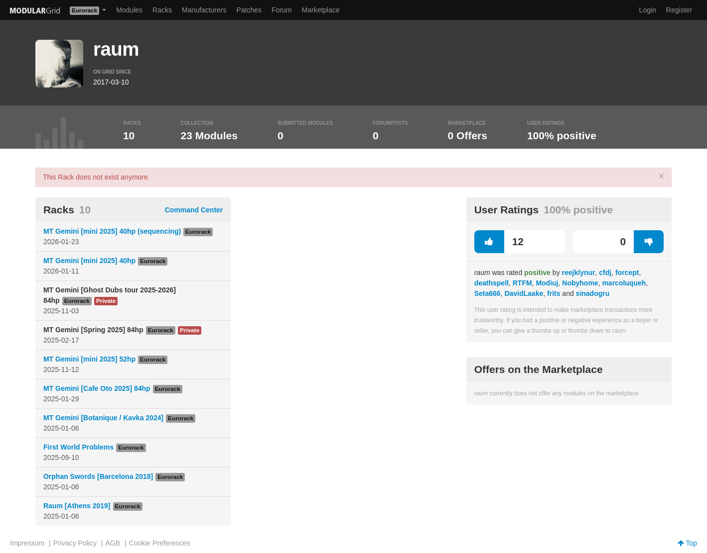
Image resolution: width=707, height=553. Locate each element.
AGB (112, 543)
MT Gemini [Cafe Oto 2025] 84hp (96, 388)
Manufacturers (204, 10)
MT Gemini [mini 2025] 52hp (89, 359)
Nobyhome (580, 283)
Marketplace (321, 10)
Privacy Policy (75, 543)
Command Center (194, 210)
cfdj (605, 272)
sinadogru (593, 293)
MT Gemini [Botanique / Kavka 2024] (103, 418)
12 (499, 241)
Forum (281, 10)
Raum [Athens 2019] (77, 506)
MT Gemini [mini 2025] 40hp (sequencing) (112, 231)
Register (679, 10)
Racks (162, 10)
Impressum (27, 543)
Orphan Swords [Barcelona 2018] (98, 476)
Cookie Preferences (159, 543)
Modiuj (547, 283)
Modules (129, 10)
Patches (249, 10)
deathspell (491, 283)
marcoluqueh (624, 283)
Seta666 (487, 293)
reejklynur (578, 272)
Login (647, 10)
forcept (627, 272)
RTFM (522, 283)
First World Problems (78, 447)
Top (687, 543)
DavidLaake (523, 293)
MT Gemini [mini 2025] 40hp (89, 261)
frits (553, 293)
